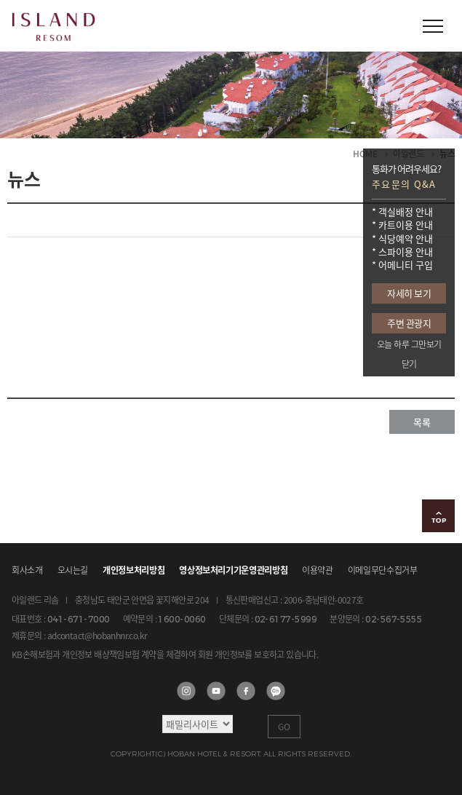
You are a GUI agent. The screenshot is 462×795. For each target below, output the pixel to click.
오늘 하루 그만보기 (409, 344)
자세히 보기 (409, 293)
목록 (422, 422)
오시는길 (73, 570)
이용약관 (317, 570)
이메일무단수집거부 (383, 570)
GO (284, 726)
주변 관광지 (409, 323)
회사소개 (27, 570)
